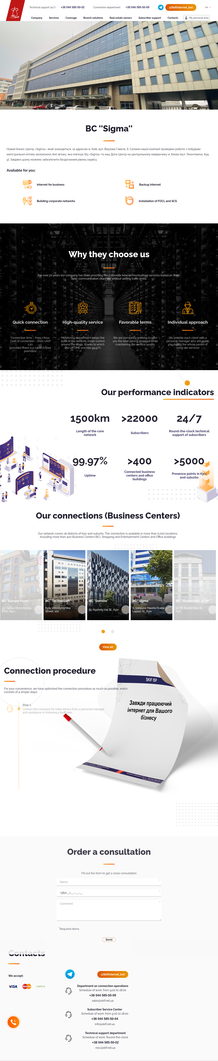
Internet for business (50, 184)
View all (108, 647)
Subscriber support (150, 17)
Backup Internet (150, 184)
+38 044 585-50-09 (137, 7)
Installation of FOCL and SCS (158, 201)
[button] (103, 631)
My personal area (199, 17)
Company (36, 17)
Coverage (71, 17)
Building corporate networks (56, 201)
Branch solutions (93, 17)
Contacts (173, 17)
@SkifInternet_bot (181, 7)
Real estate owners (121, 17)
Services (54, 17)
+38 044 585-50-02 (73, 7)
